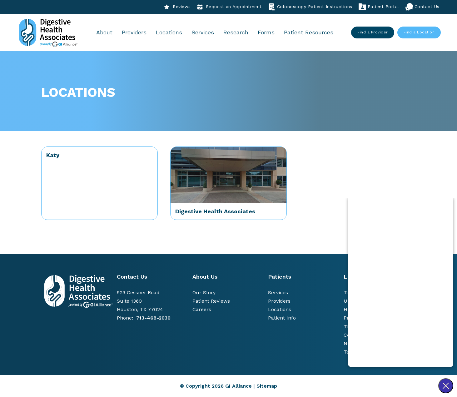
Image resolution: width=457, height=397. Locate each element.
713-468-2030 (153, 318)
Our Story (204, 292)
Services (203, 32)
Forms (266, 32)
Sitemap (266, 386)
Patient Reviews (211, 301)
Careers (201, 309)
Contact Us (422, 7)
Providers (134, 32)
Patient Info (282, 318)
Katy (52, 155)
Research (236, 32)
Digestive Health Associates (215, 211)
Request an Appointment (229, 7)
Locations (169, 32)
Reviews (177, 7)
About (105, 32)
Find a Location (419, 32)
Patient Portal (379, 7)
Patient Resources (309, 32)
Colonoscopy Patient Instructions (310, 7)
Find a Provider (373, 32)
